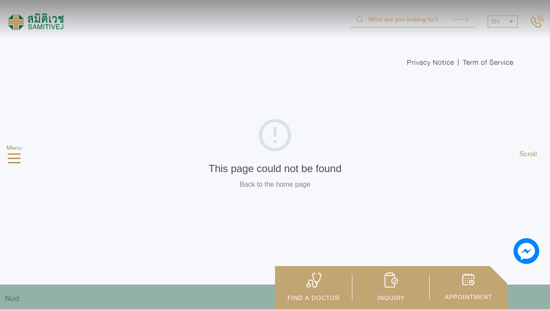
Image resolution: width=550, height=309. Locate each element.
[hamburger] (14, 159)
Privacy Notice (430, 62)
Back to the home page (275, 184)
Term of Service (488, 62)
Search (460, 19)
